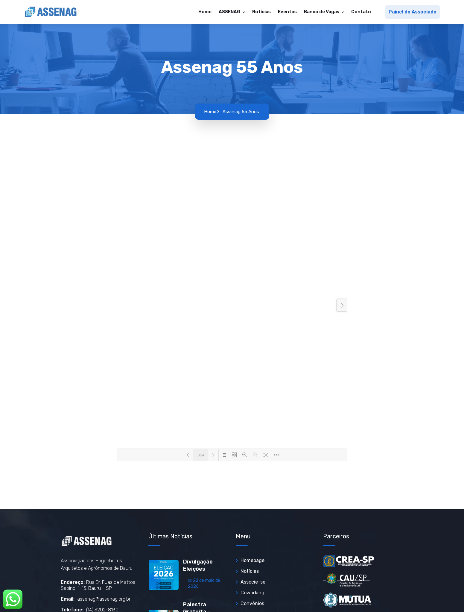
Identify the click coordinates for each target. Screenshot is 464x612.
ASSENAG (230, 11)
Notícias (261, 11)
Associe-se (253, 582)
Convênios (252, 603)
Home (205, 11)
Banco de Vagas (322, 11)
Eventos (287, 11)
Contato (361, 11)
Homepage (252, 560)
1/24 (200, 455)
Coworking (252, 593)
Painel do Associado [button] (412, 12)
